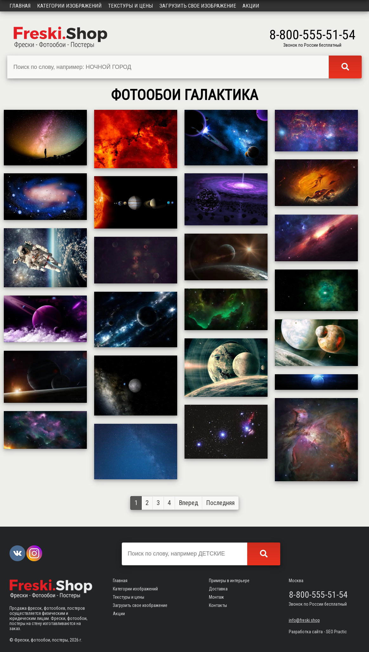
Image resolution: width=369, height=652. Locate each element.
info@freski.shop (304, 620)
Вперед (188, 503)
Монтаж (216, 597)
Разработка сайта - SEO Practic (318, 631)
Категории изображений (69, 6)
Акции (251, 6)
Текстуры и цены (130, 6)
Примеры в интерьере (229, 580)
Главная (20, 6)
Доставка (218, 588)
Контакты (218, 605)
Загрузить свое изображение (197, 6)
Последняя (220, 503)
